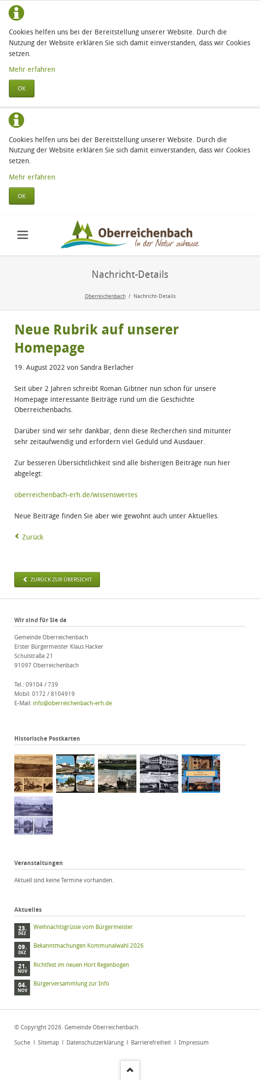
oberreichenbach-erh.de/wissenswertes (75, 494)
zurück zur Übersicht (60, 579)
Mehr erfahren (32, 69)
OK (22, 88)
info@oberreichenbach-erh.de (72, 703)
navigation (22, 234)
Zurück (32, 536)
